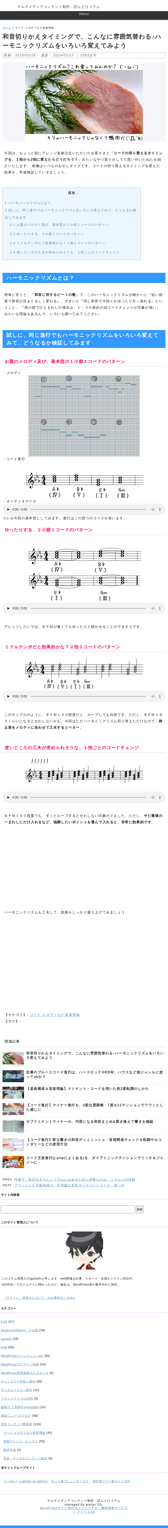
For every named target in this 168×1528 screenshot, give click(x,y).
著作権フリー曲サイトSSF (111, 1481)
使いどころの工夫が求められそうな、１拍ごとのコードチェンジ (65, 252)
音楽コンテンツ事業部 (16, 1424)
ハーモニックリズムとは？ (28, 203)
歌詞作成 (9, 1450)
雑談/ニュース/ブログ (16, 1415)
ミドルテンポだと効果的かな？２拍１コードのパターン (58, 243)
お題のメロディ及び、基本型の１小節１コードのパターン (59, 224)
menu (84, 14)
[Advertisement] (84, 867)
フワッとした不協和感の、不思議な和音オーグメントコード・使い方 (69, 1185)
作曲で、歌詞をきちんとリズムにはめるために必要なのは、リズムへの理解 (74, 1179)
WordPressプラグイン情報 (20, 1364)
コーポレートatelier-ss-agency (25, 1481)
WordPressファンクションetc (22, 1356)
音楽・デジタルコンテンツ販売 (25, 1458)
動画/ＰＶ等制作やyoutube (20, 1407)
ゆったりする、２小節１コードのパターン (47, 234)
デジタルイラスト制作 (16, 1390)
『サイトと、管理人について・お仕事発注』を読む (39, 1297)
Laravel (6, 1338)
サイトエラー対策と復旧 (18, 1381)
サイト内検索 (10, 1194)
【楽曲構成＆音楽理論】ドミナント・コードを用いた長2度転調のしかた (87, 1089)
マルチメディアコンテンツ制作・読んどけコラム (58, 7)
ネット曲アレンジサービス (70, 1481)
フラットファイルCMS (17, 1398)
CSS (4, 1321)
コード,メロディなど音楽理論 (55, 1015)
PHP (4, 1347)
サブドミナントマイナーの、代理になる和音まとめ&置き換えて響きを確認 (89, 1121)
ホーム (7, 27)
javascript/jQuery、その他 (19, 1330)
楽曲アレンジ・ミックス (20, 1441)
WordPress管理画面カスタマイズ (24, 1373)
